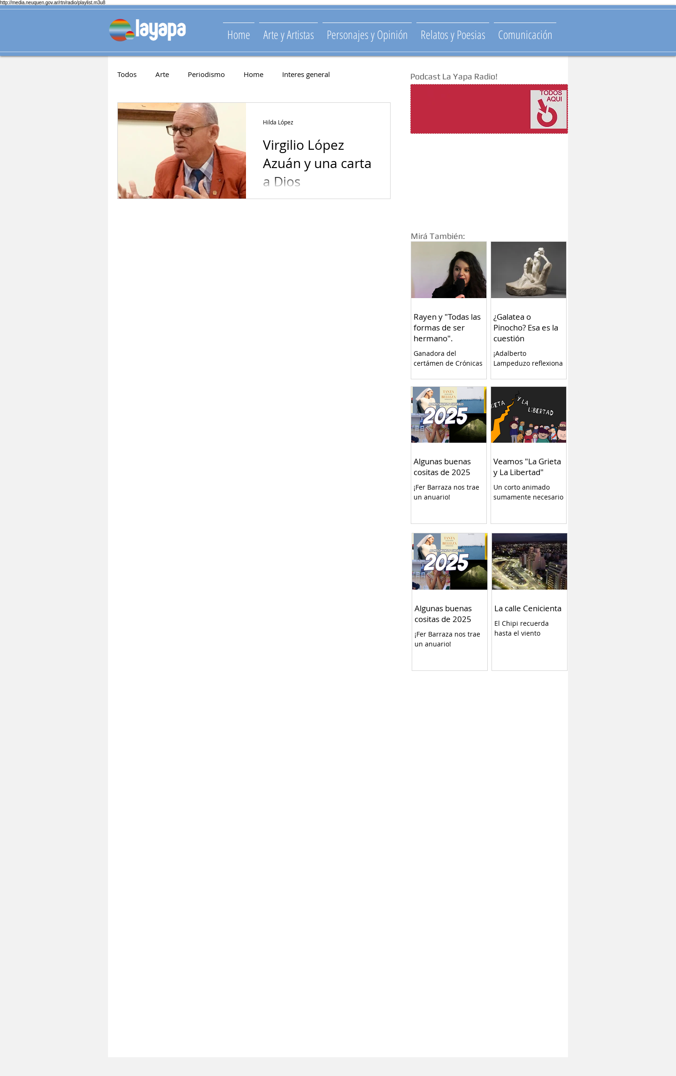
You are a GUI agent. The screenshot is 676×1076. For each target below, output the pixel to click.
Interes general (306, 74)
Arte (162, 74)
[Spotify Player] (470, 109)
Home (253, 74)
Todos (127, 74)
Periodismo (206, 74)
